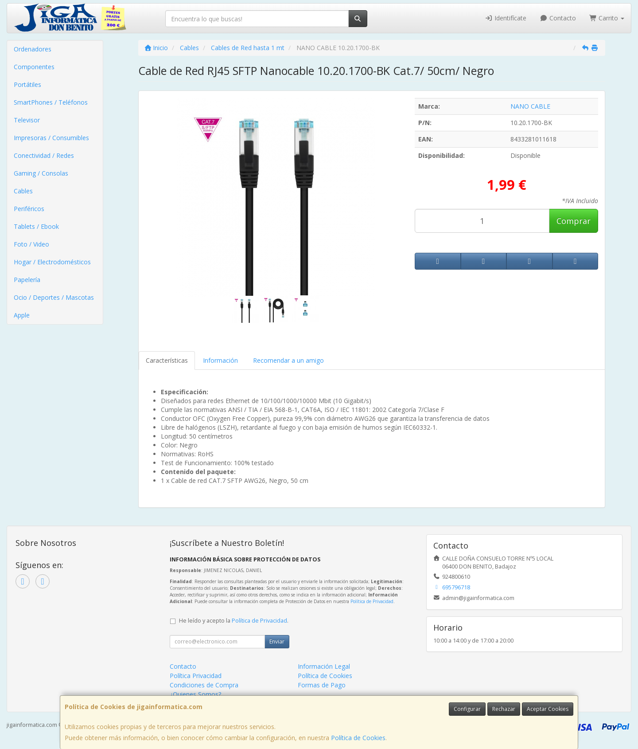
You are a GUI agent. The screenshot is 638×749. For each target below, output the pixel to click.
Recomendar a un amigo (288, 360)
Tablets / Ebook (36, 226)
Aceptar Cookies (547, 709)
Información (220, 360)
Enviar (276, 641)
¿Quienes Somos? (195, 694)
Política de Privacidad (371, 601)
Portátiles (27, 84)
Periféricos (29, 208)
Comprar (573, 221)
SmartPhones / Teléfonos (51, 102)
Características (167, 360)
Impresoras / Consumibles (51, 137)
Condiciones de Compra (204, 685)
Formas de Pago (322, 685)
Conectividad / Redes (44, 155)
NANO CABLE (530, 106)
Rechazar (503, 709)
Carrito (607, 18)
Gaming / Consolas (41, 173)
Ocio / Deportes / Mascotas (54, 297)
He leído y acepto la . (233, 620)
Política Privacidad (196, 675)
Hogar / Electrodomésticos (52, 262)
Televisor (27, 120)
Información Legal (324, 666)
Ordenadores (32, 49)
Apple (22, 315)
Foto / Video (31, 244)
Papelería (27, 279)
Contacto (558, 18)
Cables (23, 191)
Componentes (34, 67)
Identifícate (506, 18)
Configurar (467, 709)
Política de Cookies (358, 737)
